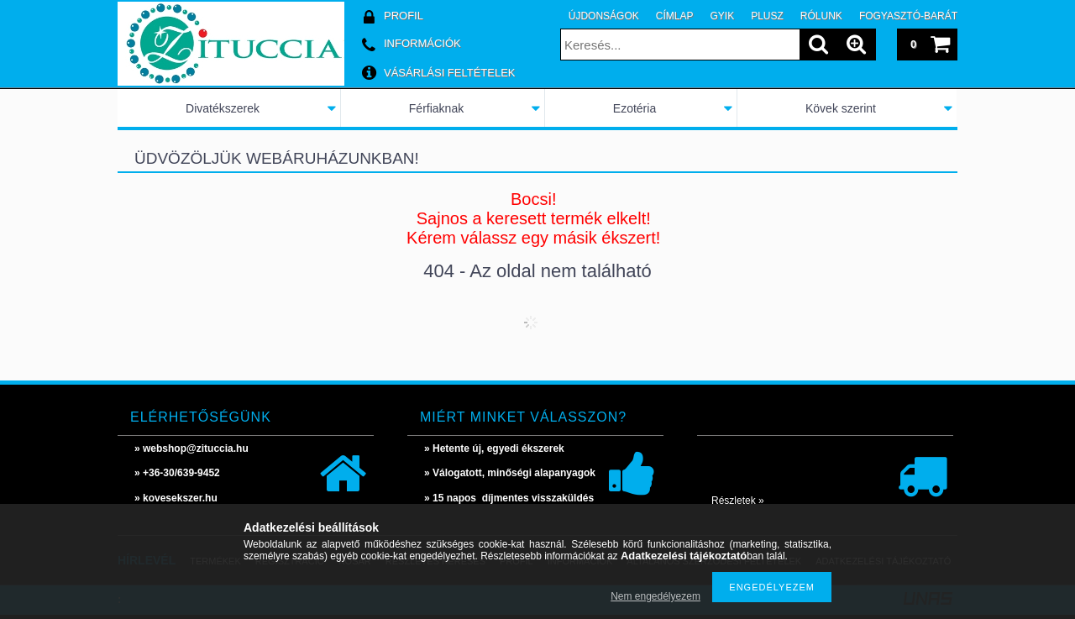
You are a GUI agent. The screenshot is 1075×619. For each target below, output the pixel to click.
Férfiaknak (436, 108)
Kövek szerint (840, 108)
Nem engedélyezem (655, 596)
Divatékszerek (223, 108)
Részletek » (737, 500)
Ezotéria (634, 108)
